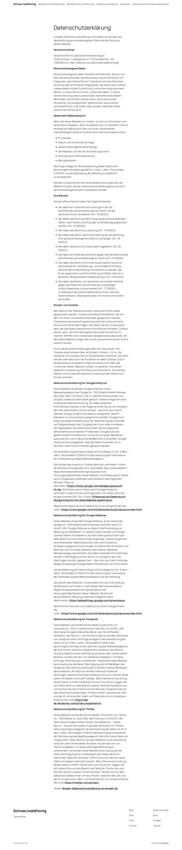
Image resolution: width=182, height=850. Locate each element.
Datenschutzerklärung (107, 4)
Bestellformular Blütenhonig (51, 4)
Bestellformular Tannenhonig (80, 4)
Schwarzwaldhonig (24, 4)
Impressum (125, 4)
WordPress (165, 843)
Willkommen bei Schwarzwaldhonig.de (151, 4)
